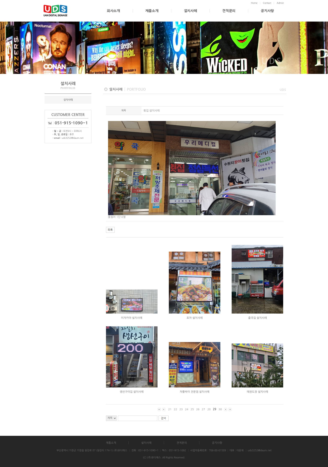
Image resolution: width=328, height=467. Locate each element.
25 (192, 409)
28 (209, 409)
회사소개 (113, 11)
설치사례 (190, 11)
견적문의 (228, 11)
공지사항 (267, 11)
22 (175, 409)
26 (198, 409)
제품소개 (152, 11)
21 (170, 409)
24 (186, 409)
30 (220, 409)
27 (203, 409)
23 (181, 409)
